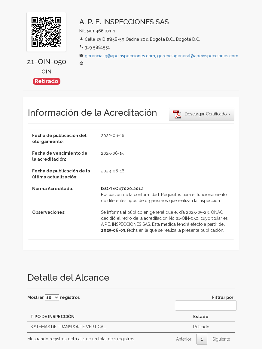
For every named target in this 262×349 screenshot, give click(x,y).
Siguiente (221, 339)
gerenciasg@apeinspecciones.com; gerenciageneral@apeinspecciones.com (161, 55)
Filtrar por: (205, 303)
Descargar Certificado (201, 114)
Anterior (183, 339)
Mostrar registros (53, 297)
